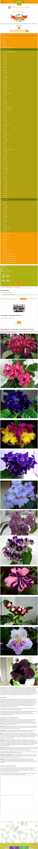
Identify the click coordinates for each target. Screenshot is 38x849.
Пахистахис (5, 170)
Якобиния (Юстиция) (7, 228)
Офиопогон (5, 164)
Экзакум (4, 218)
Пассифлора (5, 168)
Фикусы (4, 45)
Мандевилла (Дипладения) (8, 149)
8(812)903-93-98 (15, 7)
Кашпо (4, 248)
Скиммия (5, 193)
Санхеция (5, 184)
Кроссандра (5, 141)
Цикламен (5, 209)
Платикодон (5, 172)
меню (35, 844)
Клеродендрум (6, 134)
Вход (19, 4)
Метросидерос (6, 153)
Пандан (4, 166)
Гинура (4, 97)
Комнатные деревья (7, 233)
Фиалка (4, 203)
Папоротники (5, 239)
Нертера (5, 155)
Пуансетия (5, 180)
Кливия (4, 132)
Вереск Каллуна (6, 124)
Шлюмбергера (6, 216)
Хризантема (5, 207)
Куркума (5, 143)
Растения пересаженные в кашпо (9, 260)
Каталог (4, 34)
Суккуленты (5, 241)
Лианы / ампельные (6, 237)
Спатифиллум (6, 187)
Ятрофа (4, 230)
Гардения (5, 89)
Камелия (5, 120)
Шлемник (5, 214)
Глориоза (5, 103)
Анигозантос (5, 57)
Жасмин (4, 112)
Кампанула (5, 126)
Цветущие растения (7, 49)
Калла (4, 114)
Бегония (4, 74)
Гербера (4, 95)
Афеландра (5, 70)
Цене (12, 298)
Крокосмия (5, 139)
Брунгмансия (5, 84)
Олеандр (5, 159)
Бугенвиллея (5, 82)
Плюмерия (5, 174)
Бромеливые (5, 78)
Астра (4, 68)
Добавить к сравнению (19, 324)
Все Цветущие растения (9, 51)
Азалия (4, 62)
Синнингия (5, 191)
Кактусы (4, 243)
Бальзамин (5, 72)
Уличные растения (6, 252)
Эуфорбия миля (6, 226)
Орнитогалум (6, 162)
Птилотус (5, 178)
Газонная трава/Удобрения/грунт (9, 256)
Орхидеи (4, 235)
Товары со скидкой (6, 270)
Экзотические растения (7, 250)
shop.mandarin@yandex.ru (20, 11)
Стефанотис (5, 195)
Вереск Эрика (6, 220)
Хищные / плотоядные (7, 245)
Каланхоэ (5, 122)
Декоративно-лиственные (8, 47)
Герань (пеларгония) (7, 93)
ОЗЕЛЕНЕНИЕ (19, 1)
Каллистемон (6, 118)
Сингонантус (5, 189)
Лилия (4, 145)
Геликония (5, 91)
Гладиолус (5, 101)
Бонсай (4, 39)
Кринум (4, 137)
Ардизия (5, 66)
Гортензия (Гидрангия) (7, 107)
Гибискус (5, 99)
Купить (19, 322)
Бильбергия (5, 76)
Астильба (5, 59)
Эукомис (5, 222)
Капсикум (5, 130)
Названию (9, 298)
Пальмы (4, 41)
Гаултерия (5, 87)
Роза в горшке (6, 182)
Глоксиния (5, 105)
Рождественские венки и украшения (10, 258)
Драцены (4, 43)
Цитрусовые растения (7, 37)
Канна (4, 128)
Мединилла (5, 151)
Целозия (5, 212)
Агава (4, 53)
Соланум (5, 201)
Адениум (5, 55)
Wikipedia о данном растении (5, 292)
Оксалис (5, 157)
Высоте (14, 298)
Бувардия (5, 80)
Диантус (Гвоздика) (7, 109)
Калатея (5, 116)
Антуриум (5, 64)
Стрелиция (5, 197)
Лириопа (5, 147)
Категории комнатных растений (9, 262)
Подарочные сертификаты (8, 254)
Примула (5, 176)
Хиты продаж (5, 269)
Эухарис (4, 224)
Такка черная (5, 205)
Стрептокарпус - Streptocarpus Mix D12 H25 (11, 315)
